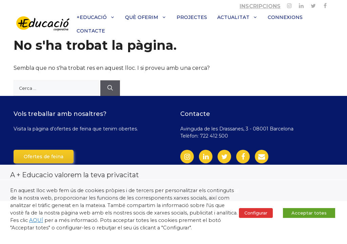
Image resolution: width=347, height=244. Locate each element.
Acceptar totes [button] (309, 213)
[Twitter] (313, 4)
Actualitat (240, 17)
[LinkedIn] (205, 156)
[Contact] (261, 156)
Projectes (192, 17)
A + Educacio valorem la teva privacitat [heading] (74, 175)
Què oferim (148, 17)
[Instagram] (289, 4)
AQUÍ (36, 220)
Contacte (91, 31)
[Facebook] (325, 4)
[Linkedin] (301, 4)
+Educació (98, 17)
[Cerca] (110, 88)
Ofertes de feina (43, 157)
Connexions (285, 17)
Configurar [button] (255, 213)
